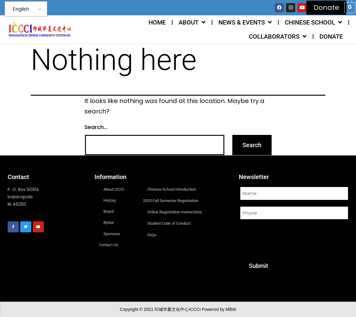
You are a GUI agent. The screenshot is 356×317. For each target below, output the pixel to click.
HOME (157, 22)
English (21, 9)
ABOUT (192, 22)
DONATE (331, 36)
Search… (95, 127)
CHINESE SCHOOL (313, 22)
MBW (231, 309)
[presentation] (285, 237)
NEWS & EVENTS (245, 22)
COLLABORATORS (278, 36)
